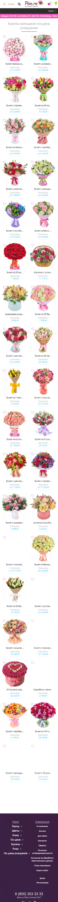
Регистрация (42, 882)
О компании (42, 826)
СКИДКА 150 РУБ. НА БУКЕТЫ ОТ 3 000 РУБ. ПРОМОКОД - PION (29, 16)
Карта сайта (42, 870)
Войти (52, 11)
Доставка (42, 836)
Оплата (42, 831)
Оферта (42, 845)
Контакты (42, 841)
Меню (11, 4)
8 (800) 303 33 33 (29, 894)
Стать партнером (42, 865)
